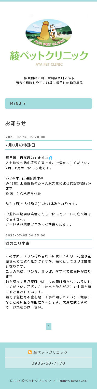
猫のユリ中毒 (17, 243)
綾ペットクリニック (36, 381)
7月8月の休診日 (20, 145)
